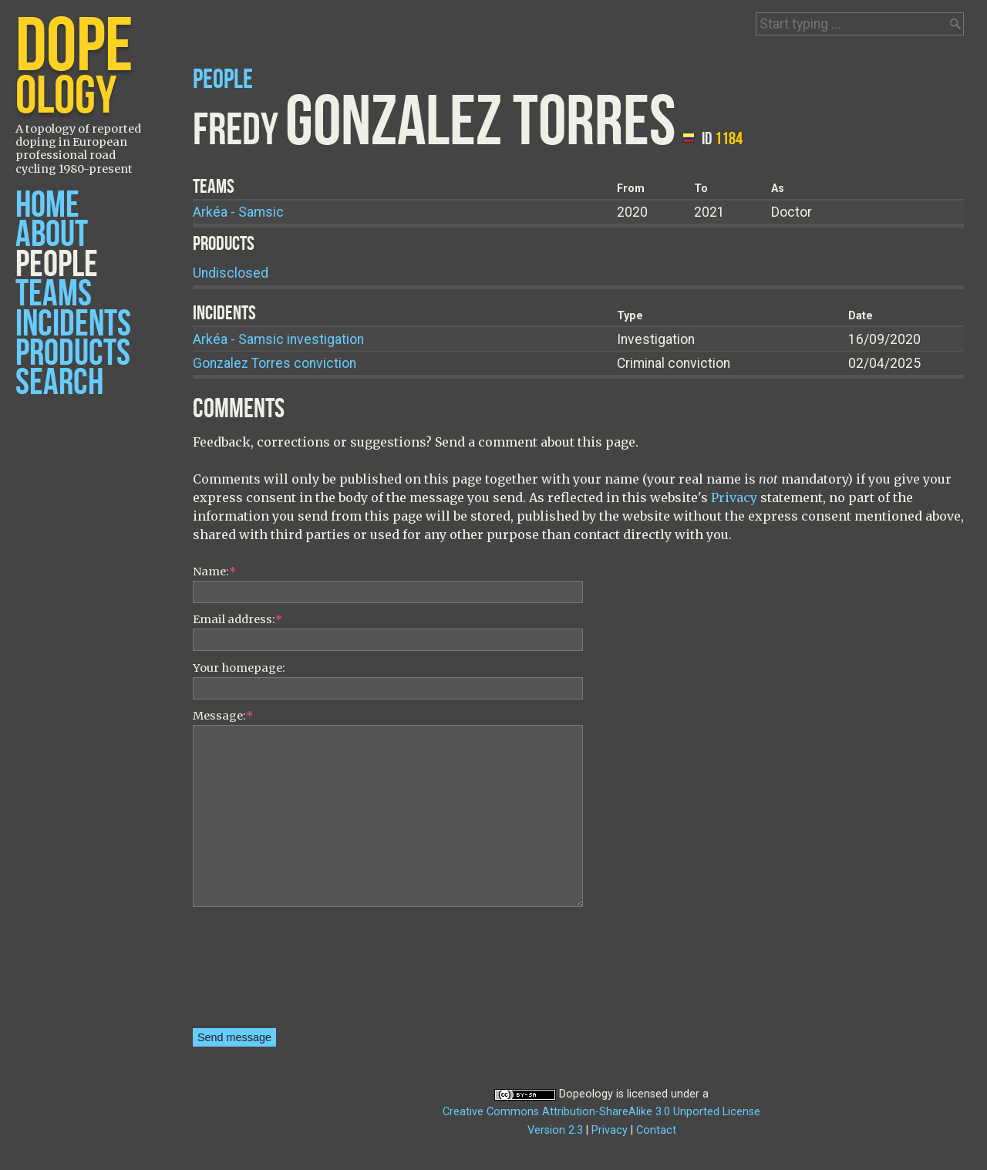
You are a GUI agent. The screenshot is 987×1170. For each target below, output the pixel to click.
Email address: (237, 619)
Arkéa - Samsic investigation (278, 339)
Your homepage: (239, 668)
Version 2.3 (555, 1130)
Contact (656, 1130)
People (56, 265)
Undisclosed (230, 273)
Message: (223, 716)
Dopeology (586, 1094)
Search (59, 383)
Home (47, 206)
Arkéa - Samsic (238, 212)
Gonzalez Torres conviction (274, 363)
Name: (214, 571)
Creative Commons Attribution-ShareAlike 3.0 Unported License (601, 1111)
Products (72, 354)
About (51, 235)
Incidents (73, 324)
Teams (53, 294)
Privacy (734, 497)
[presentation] (256, 972)
